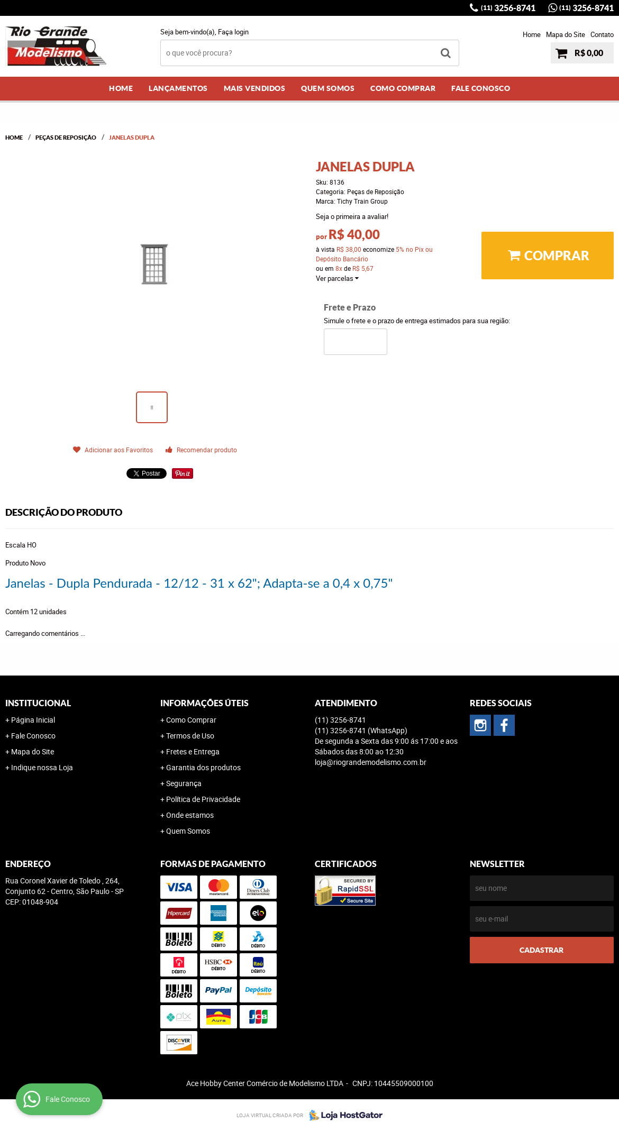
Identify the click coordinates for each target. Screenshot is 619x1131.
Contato (602, 34)
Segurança (184, 783)
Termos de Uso (190, 736)
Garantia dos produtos (203, 767)
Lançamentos (178, 88)
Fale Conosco (480, 88)
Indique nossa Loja (42, 767)
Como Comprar (402, 88)
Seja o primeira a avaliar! (352, 216)
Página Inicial (33, 720)
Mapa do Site (565, 34)
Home (532, 34)
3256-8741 (508, 8)
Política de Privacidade (203, 799)
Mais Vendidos (255, 88)
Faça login (233, 32)
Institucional (38, 703)
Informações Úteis (204, 703)
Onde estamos (190, 815)
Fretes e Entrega (193, 751)
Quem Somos (327, 88)
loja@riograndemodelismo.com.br (370, 762)
